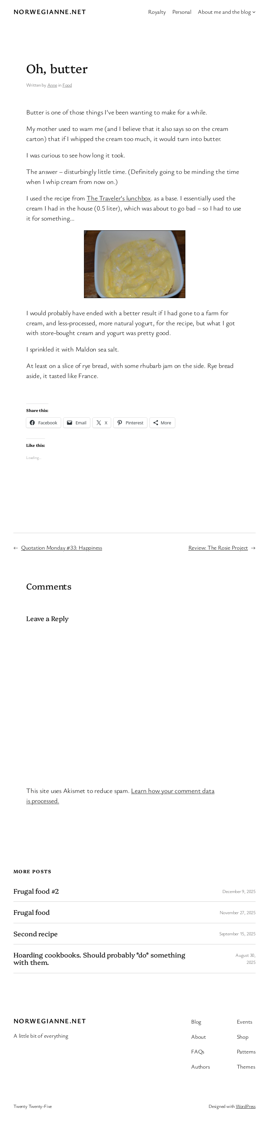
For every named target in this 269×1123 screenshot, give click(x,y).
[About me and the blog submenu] (254, 11)
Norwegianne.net (49, 11)
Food (67, 85)
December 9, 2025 (238, 891)
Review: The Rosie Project (218, 547)
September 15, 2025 (237, 933)
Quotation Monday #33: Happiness (61, 547)
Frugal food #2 (36, 891)
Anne (52, 85)
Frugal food (31, 912)
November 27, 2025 (238, 912)
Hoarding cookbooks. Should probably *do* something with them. (99, 958)
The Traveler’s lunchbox (119, 197)
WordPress (246, 1106)
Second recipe (35, 933)
